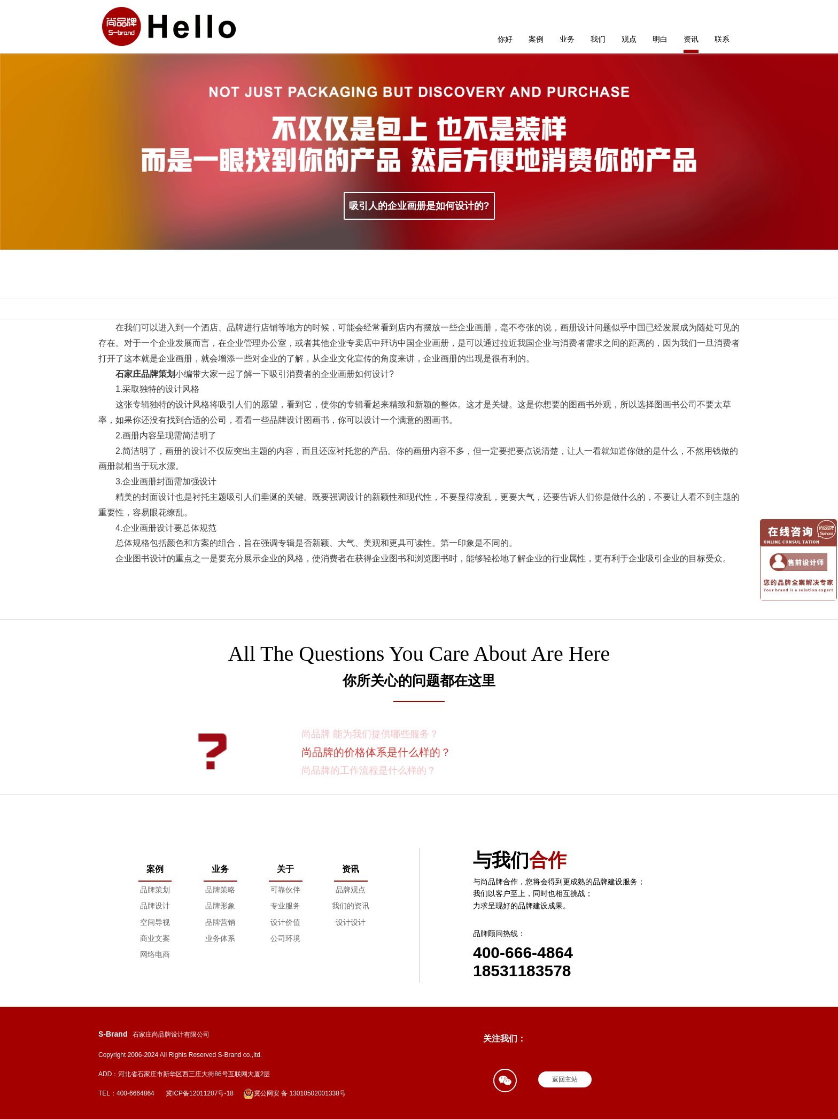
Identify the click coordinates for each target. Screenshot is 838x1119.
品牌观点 (351, 889)
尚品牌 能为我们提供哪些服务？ (370, 734)
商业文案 (155, 938)
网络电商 (155, 954)
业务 (567, 39)
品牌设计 (155, 905)
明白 (660, 39)
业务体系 (220, 938)
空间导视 (155, 922)
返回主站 (565, 1079)
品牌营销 (220, 922)
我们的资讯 (350, 905)
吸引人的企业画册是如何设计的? (419, 205)
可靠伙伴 (285, 889)
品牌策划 (155, 889)
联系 (722, 39)
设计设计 (351, 922)
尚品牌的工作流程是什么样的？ (368, 770)
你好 (505, 39)
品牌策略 (220, 889)
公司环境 (285, 938)
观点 (629, 39)
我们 (598, 39)
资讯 (691, 39)
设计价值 (285, 922)
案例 (536, 39)
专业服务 (285, 905)
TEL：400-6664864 (126, 1093)
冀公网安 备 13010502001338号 (294, 1094)
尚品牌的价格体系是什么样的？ (376, 752)
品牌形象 (220, 905)
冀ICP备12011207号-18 (200, 1093)
